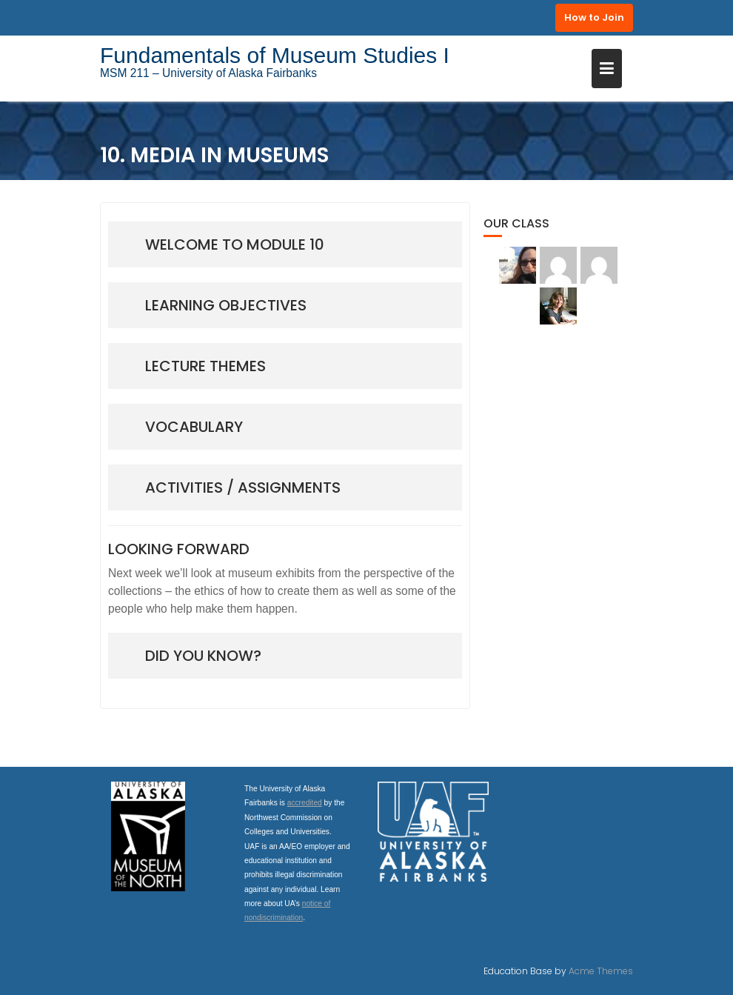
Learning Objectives (226, 305)
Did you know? (203, 655)
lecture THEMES (205, 366)
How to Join (594, 17)
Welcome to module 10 (234, 244)
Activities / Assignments (243, 487)
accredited (304, 803)
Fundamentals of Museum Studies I (274, 55)
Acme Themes (601, 971)
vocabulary (194, 426)
